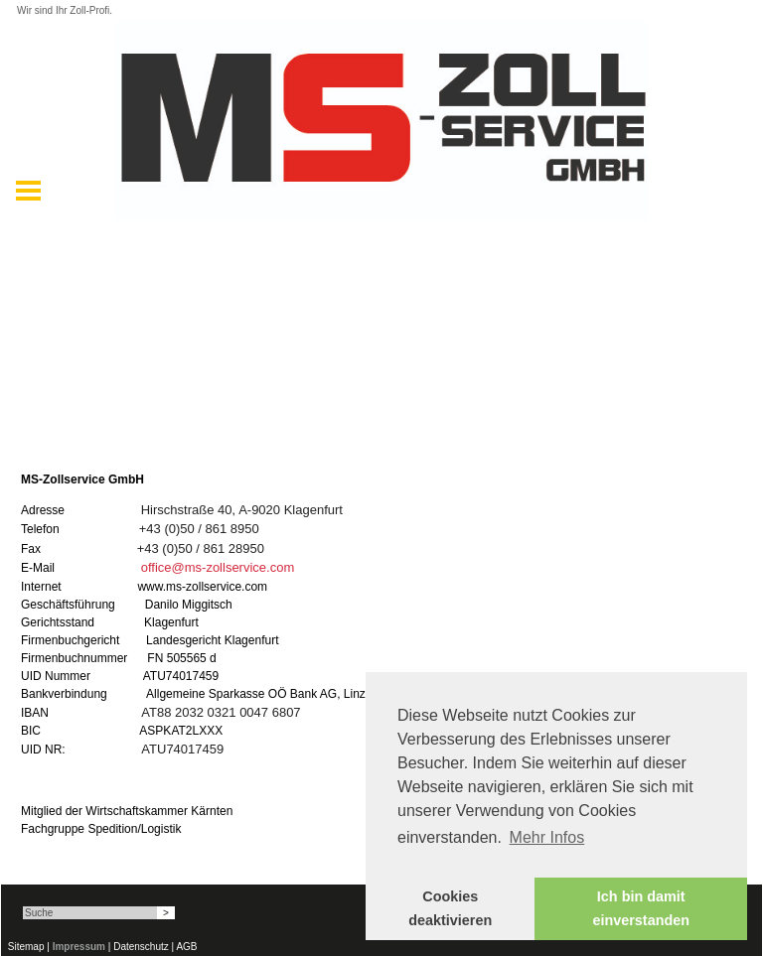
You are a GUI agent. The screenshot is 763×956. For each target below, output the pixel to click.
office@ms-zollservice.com (218, 567)
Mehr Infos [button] (547, 837)
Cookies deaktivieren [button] (450, 908)
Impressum (79, 946)
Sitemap (26, 946)
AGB (186, 946)
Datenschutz (141, 946)
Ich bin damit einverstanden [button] (640, 908)
